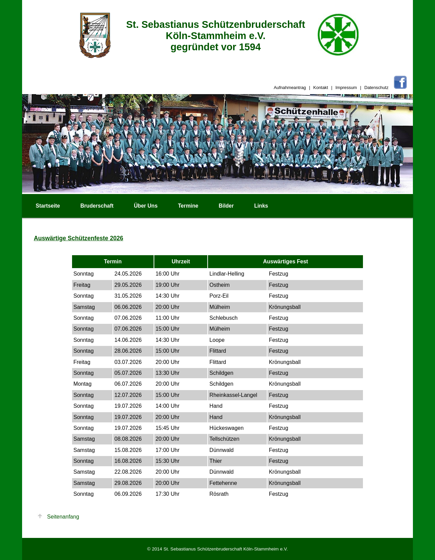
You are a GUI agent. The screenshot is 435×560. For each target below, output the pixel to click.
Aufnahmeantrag (290, 87)
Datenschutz (376, 87)
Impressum (346, 87)
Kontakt (320, 87)
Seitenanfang (63, 517)
